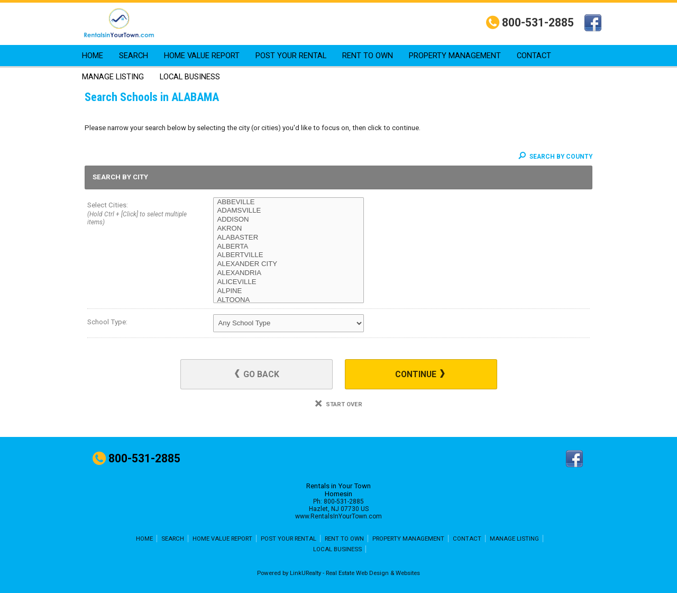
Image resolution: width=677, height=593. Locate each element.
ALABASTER (288, 237)
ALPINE (288, 291)
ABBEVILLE (288, 202)
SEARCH (133, 55)
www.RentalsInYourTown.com (338, 516)
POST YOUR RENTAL (290, 55)
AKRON (288, 228)
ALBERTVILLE (288, 255)
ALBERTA (288, 246)
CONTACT (534, 55)
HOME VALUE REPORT (202, 55)
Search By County (555, 156)
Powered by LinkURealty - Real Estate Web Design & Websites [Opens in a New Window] (338, 573)
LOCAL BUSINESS (190, 76)
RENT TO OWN (367, 55)
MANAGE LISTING (113, 76)
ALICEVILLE (288, 282)
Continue (420, 374)
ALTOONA (288, 300)
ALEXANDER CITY (288, 264)
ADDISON (288, 219)
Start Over (338, 404)
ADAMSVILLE (288, 210)
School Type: (107, 322)
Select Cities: (137, 214)
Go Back (257, 374)
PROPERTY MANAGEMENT (455, 55)
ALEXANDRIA (288, 273)
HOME (92, 55)
